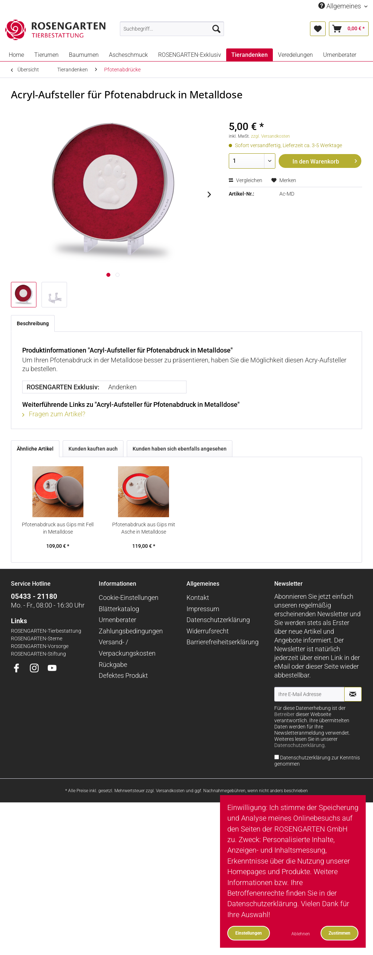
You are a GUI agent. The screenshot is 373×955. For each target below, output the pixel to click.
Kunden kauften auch (93, 449)
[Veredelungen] (295, 54)
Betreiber (284, 714)
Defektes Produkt (123, 675)
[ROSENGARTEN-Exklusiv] (189, 54)
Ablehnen (300, 933)
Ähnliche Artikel (35, 449)
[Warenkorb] (349, 28)
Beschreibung (33, 323)
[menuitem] (172, 28)
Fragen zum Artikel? (53, 414)
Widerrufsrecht (207, 631)
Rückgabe (113, 664)
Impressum (202, 609)
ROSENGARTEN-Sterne (36, 639)
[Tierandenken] (249, 54)
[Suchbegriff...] (172, 28)
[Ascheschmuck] (128, 54)
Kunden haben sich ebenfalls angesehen (180, 449)
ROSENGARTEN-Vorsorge (39, 646)
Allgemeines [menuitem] (340, 6)
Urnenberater (117, 620)
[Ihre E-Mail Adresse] (309, 694)
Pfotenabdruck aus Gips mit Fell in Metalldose (58, 528)
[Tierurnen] (46, 54)
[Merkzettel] (318, 28)
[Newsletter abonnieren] (353, 694)
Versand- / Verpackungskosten (127, 647)
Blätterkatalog (119, 609)
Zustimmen (339, 933)
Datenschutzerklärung (218, 620)
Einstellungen (248, 933)
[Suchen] (216, 28)
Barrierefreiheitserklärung (222, 642)
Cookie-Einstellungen (128, 597)
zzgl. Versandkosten (270, 136)
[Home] (16, 54)
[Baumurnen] (84, 54)
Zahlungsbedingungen (131, 631)
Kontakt (197, 597)
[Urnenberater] (339, 54)
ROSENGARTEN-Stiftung (38, 654)
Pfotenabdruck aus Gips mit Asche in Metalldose (143, 528)
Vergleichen (245, 180)
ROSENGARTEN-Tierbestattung (46, 631)
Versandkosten (170, 790)
